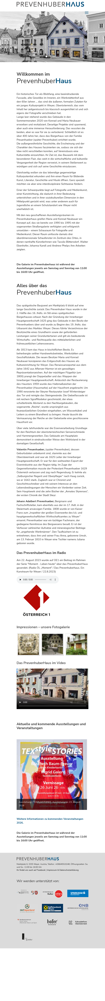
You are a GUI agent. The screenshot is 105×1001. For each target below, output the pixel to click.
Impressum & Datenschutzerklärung (63, 870)
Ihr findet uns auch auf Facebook (31, 870)
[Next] (102, 36)
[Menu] (86, 12)
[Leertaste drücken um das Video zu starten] (52, 689)
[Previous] (3, 36)
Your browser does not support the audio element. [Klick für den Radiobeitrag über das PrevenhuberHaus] (38, 579)
